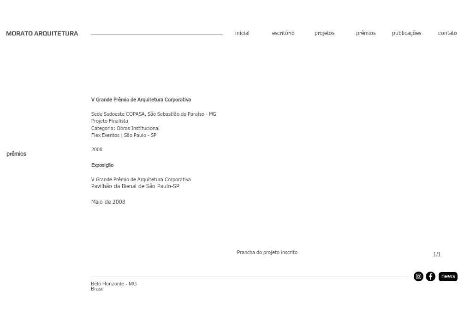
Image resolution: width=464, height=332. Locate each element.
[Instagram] (418, 276)
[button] (347, 172)
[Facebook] (430, 276)
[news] (448, 276)
